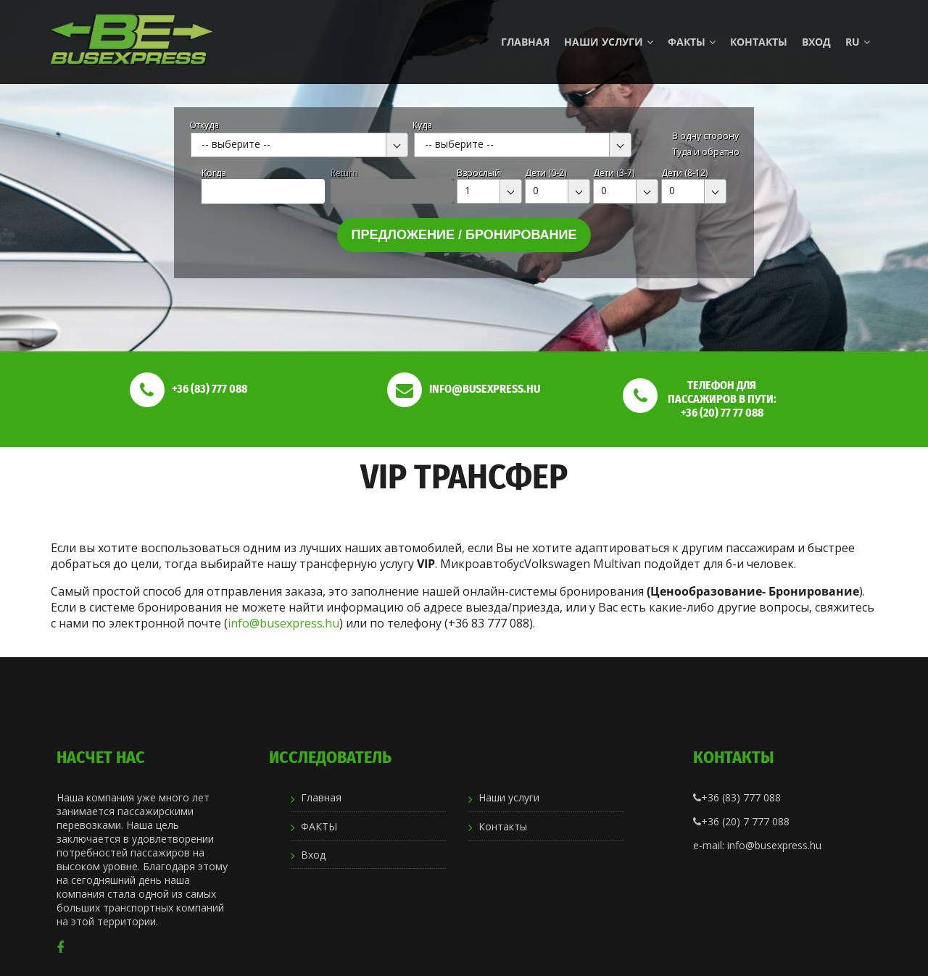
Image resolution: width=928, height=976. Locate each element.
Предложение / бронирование (464, 235)
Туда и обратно (706, 152)
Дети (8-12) (684, 173)
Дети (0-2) (545, 173)
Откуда (204, 125)
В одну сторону (705, 136)
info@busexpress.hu (283, 623)
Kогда (214, 173)
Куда (422, 125)
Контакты (758, 42)
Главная (525, 42)
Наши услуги (608, 42)
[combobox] (299, 145)
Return (344, 173)
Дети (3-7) (613, 173)
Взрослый (478, 173)
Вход (816, 42)
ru (857, 42)
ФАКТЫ (692, 42)
